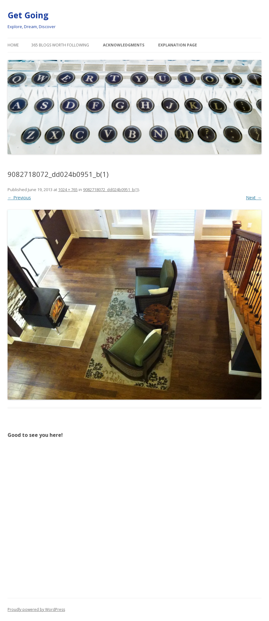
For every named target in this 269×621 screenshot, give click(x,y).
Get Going (28, 15)
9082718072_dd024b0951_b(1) (111, 189)
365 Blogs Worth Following (60, 45)
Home (13, 45)
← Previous (19, 198)
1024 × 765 (68, 189)
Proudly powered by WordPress (36, 609)
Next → (253, 198)
